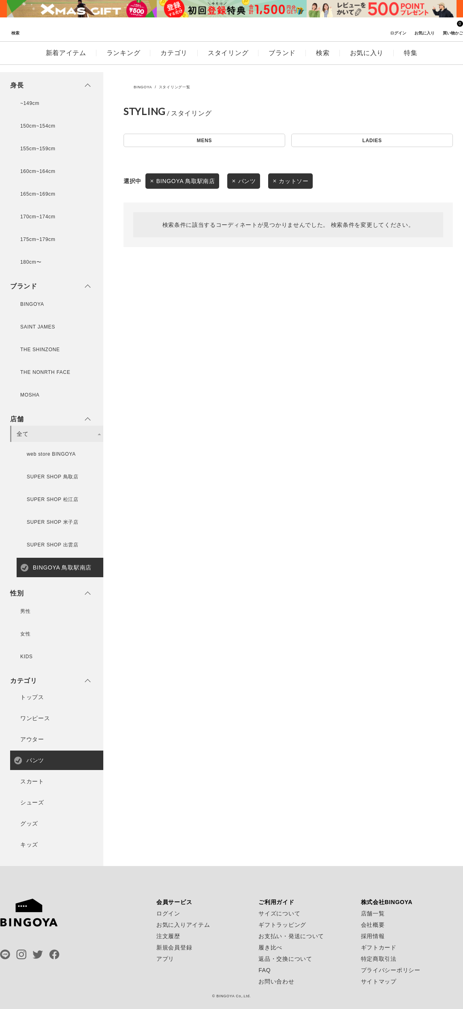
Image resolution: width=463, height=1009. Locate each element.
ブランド (282, 60)
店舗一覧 (373, 913)
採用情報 (373, 936)
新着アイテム (66, 60)
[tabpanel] (82, 8)
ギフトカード (379, 947)
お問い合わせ (276, 981)
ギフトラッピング (282, 925)
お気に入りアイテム (183, 925)
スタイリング (228, 60)
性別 (16, 593)
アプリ (165, 959)
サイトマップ (379, 981)
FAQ (264, 970)
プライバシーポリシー (390, 970)
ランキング (124, 60)
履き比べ (270, 947)
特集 (410, 60)
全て (22, 434)
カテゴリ (174, 60)
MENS (204, 142)
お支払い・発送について (291, 936)
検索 (322, 60)
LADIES (372, 142)
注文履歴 (168, 936)
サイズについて (279, 913)
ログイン (168, 913)
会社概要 (373, 925)
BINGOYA (143, 87)
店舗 (16, 419)
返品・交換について (285, 959)
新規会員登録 (174, 947)
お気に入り (367, 60)
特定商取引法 (379, 959)
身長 (16, 85)
